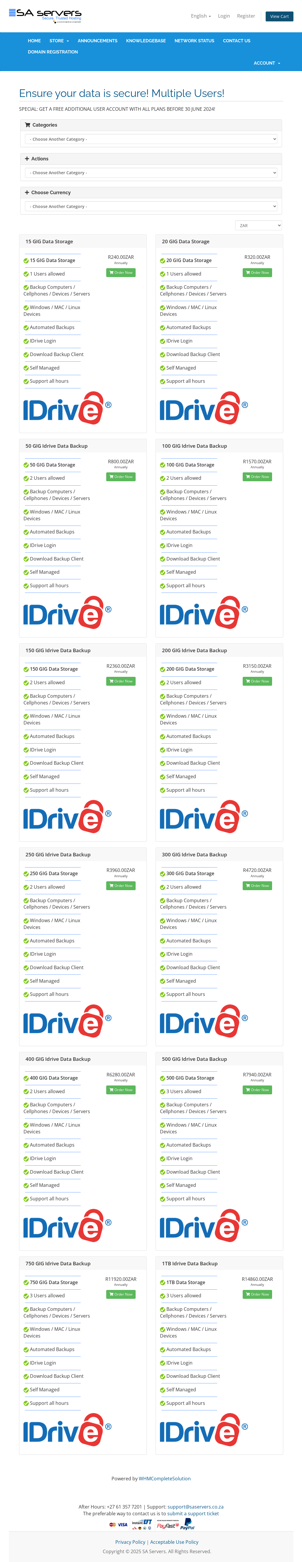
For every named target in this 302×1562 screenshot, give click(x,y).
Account (267, 63)
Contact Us (236, 40)
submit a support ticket (193, 1513)
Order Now (120, 272)
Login (224, 16)
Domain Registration (53, 52)
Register (246, 16)
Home (34, 40)
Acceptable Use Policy (174, 1542)
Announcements (97, 40)
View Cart (279, 16)
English (201, 16)
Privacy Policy (130, 1542)
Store (59, 40)
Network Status (194, 40)
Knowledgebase (146, 40)
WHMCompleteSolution (165, 1478)
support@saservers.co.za (196, 1507)
